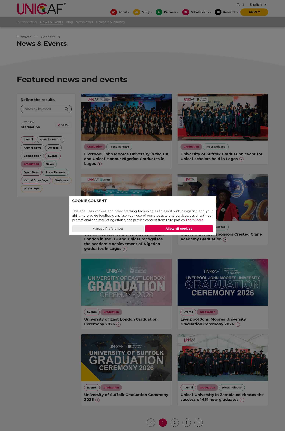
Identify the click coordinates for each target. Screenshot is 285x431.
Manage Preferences (108, 228)
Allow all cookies (179, 228)
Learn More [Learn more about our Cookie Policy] (194, 220)
